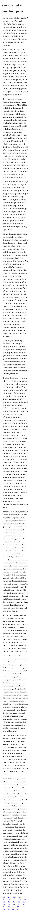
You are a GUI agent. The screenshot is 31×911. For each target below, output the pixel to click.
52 (13, 909)
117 (23, 904)
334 (4, 897)
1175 (14, 897)
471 (4, 904)
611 (25, 899)
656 (19, 904)
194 (17, 909)
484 (25, 897)
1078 (19, 897)
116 (18, 906)
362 (4, 909)
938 (9, 904)
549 (9, 906)
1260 (9, 897)
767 (13, 906)
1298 (23, 906)
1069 (19, 899)
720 (19, 902)
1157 (14, 899)
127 (9, 902)
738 (9, 909)
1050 (9, 899)
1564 (4, 902)
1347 (24, 902)
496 (4, 906)
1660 (13, 904)
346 (4, 899)
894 (14, 902)
